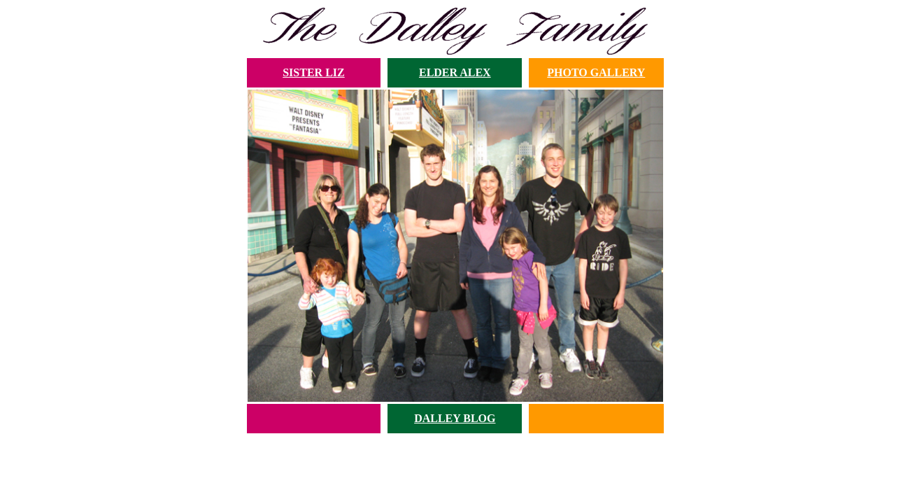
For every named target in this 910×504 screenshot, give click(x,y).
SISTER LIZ (314, 72)
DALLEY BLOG (454, 418)
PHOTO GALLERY (596, 72)
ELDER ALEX (455, 72)
